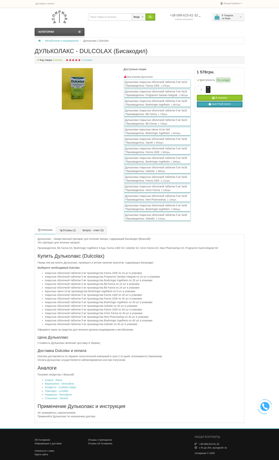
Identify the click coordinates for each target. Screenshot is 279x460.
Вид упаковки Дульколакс (138, 76)
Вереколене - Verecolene (59, 383)
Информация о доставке (48, 443)
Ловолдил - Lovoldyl (56, 391)
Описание (45, 229)
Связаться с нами (44, 450)
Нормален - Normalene (58, 394)
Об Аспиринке (42, 439)
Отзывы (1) (67, 230)
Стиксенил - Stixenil (56, 398)
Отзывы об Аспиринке (100, 443)
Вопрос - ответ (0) (93, 230)
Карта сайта (41, 454)
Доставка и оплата (45, 3)
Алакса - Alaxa (53, 380)
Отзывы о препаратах (100, 439)
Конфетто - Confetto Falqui (60, 387)
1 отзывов (86, 60)
